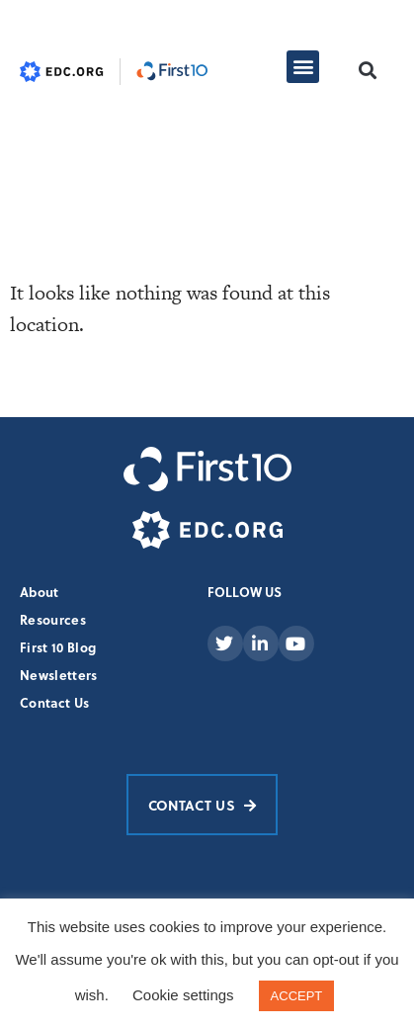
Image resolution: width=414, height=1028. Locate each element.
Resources (53, 619)
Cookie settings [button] (183, 994)
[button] (303, 66)
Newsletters (59, 674)
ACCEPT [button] (297, 995)
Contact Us (54, 702)
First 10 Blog (58, 647)
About (39, 591)
